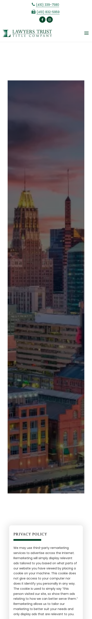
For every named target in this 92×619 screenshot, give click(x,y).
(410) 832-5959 (48, 12)
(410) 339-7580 (47, 5)
